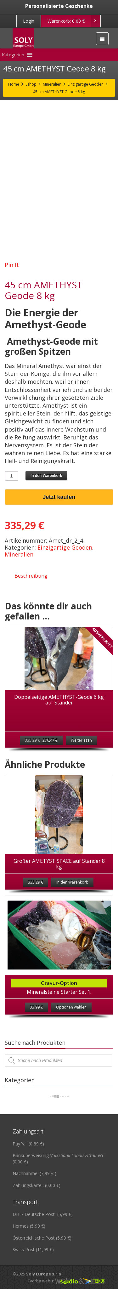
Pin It (12, 265)
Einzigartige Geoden (64, 547)
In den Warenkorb (46, 475)
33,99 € (36, 1007)
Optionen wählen (71, 1007)
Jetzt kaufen (58, 497)
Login (28, 21)
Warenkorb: (74, 21)
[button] (13, 54)
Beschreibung (31, 575)
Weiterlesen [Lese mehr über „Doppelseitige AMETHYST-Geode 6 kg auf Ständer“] (81, 740)
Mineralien (19, 554)
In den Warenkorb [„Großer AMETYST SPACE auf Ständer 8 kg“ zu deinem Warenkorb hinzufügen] (72, 882)
